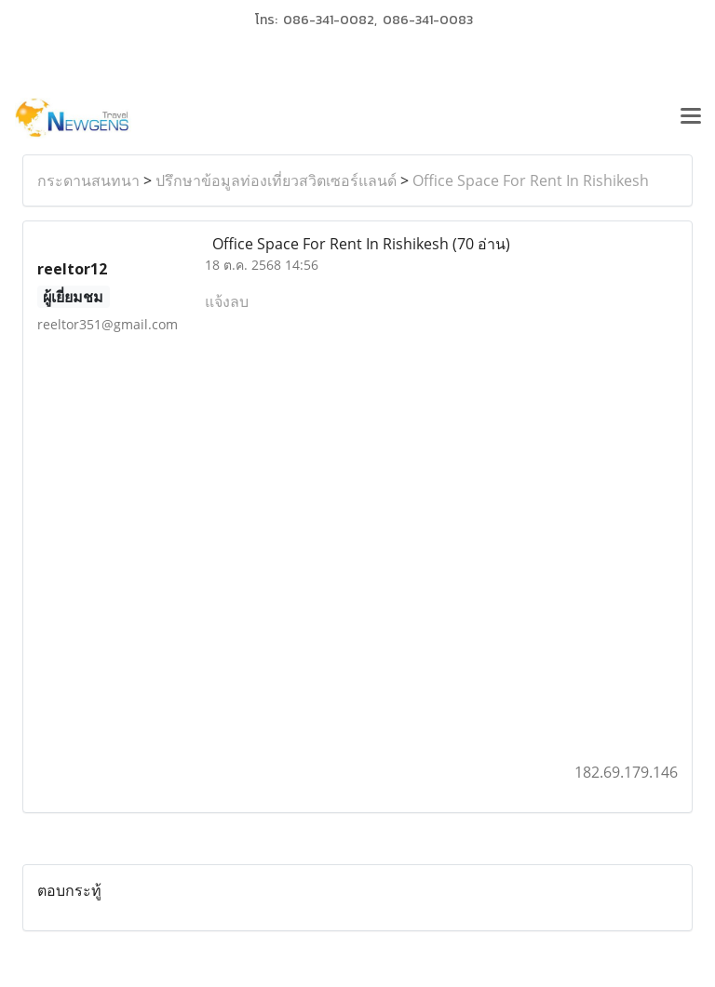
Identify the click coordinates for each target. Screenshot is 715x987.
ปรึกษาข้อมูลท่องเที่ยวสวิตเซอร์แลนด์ (276, 180)
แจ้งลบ (227, 301)
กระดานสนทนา (88, 180)
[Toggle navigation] (690, 118)
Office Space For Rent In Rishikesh (530, 180)
